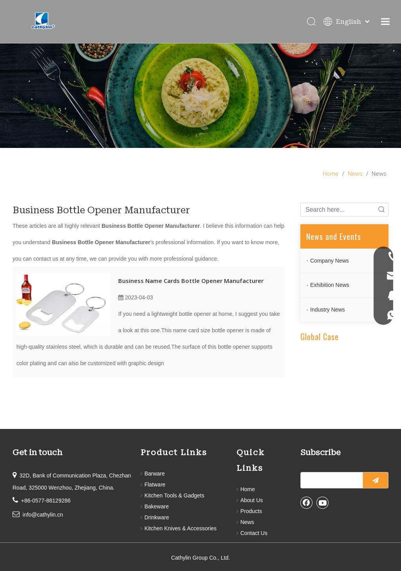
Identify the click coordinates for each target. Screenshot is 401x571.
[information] (200, 95)
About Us (251, 500)
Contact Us (253, 533)
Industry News (327, 309)
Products (251, 511)
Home (247, 489)
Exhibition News (329, 285)
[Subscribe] (375, 480)
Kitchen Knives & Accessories (181, 528)
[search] (330, 480)
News (247, 522)
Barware (155, 473)
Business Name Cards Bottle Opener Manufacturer (191, 281)
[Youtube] (322, 502)
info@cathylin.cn (43, 515)
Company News (329, 261)
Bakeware (157, 506)
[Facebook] (306, 502)
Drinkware (157, 517)
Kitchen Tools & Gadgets (174, 495)
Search (381, 209)
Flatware (155, 484)
